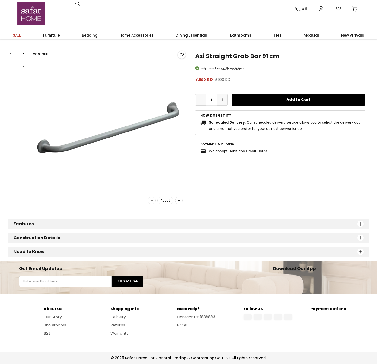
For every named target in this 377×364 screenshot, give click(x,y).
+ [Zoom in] (179, 200)
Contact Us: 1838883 (196, 317)
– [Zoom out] (152, 200)
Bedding (90, 35)
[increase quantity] (222, 100)
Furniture (51, 35)
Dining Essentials (192, 35)
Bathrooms (240, 35)
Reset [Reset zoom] (165, 200)
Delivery (118, 317)
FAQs (182, 325)
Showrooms (55, 325)
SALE (17, 35)
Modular (311, 35)
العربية (301, 9)
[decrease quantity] (200, 100)
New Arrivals (352, 35)
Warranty (119, 333)
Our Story (53, 317)
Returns (117, 325)
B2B (47, 333)
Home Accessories (136, 35)
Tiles (277, 35)
